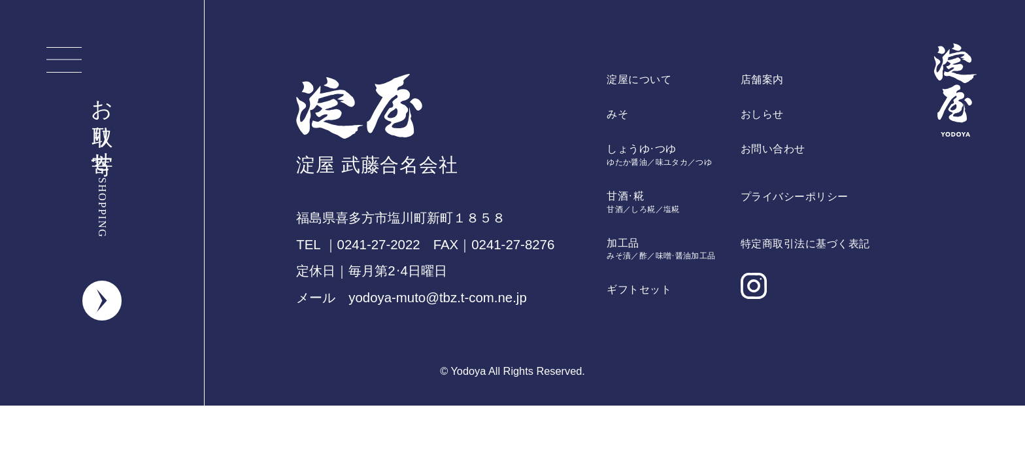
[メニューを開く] (64, 60)
